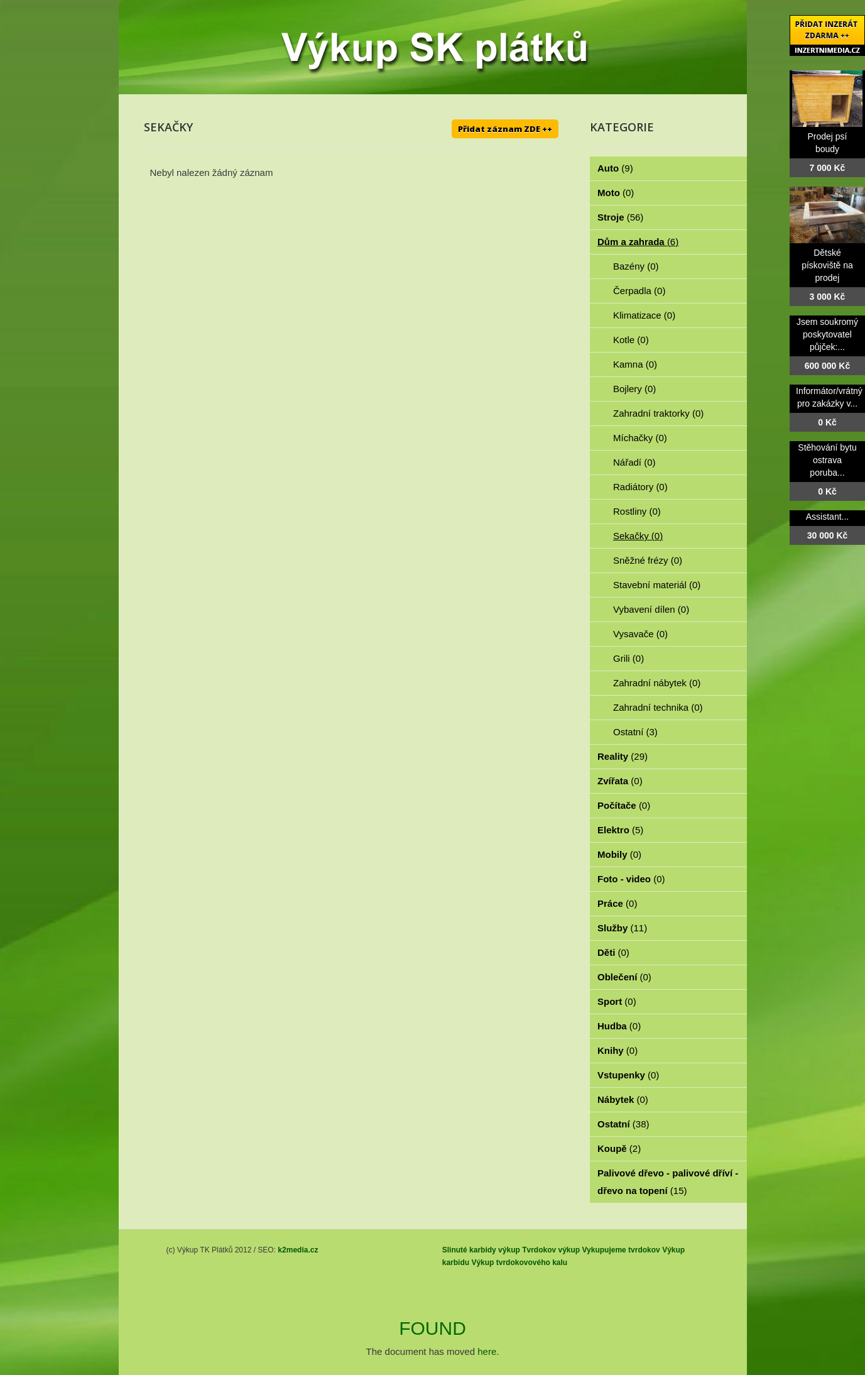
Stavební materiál (656, 584)
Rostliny (637, 511)
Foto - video (631, 879)
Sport (616, 1001)
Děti (613, 952)
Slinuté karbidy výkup (481, 1250)
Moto (615, 192)
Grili (628, 658)
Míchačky (640, 437)
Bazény (636, 266)
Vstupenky (628, 1075)
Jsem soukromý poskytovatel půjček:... (827, 334)
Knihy (617, 1050)
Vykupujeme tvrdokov (621, 1250)
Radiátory (640, 486)
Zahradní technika (658, 707)
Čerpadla (639, 290)
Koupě (619, 1148)
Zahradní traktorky (658, 413)
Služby (622, 928)
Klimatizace (644, 315)
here (486, 1351)
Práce (617, 903)
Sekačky (638, 535)
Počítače (623, 805)
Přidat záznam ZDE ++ (505, 128)
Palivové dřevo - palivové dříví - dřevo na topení (667, 1182)
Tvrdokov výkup (551, 1250)
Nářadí (634, 462)
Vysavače (640, 633)
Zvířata (620, 780)
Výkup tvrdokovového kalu (519, 1262)
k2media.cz (298, 1250)
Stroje (620, 217)
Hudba (619, 1026)
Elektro (620, 829)
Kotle (631, 339)
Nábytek (622, 1099)
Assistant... (827, 517)
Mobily (619, 854)
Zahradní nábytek (656, 682)
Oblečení (624, 977)
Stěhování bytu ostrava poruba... (827, 460)
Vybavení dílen (651, 609)
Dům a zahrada (637, 241)
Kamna (635, 364)
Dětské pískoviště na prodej (827, 265)
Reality (622, 756)
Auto (615, 168)
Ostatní (635, 731)
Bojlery (634, 388)
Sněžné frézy (647, 560)
